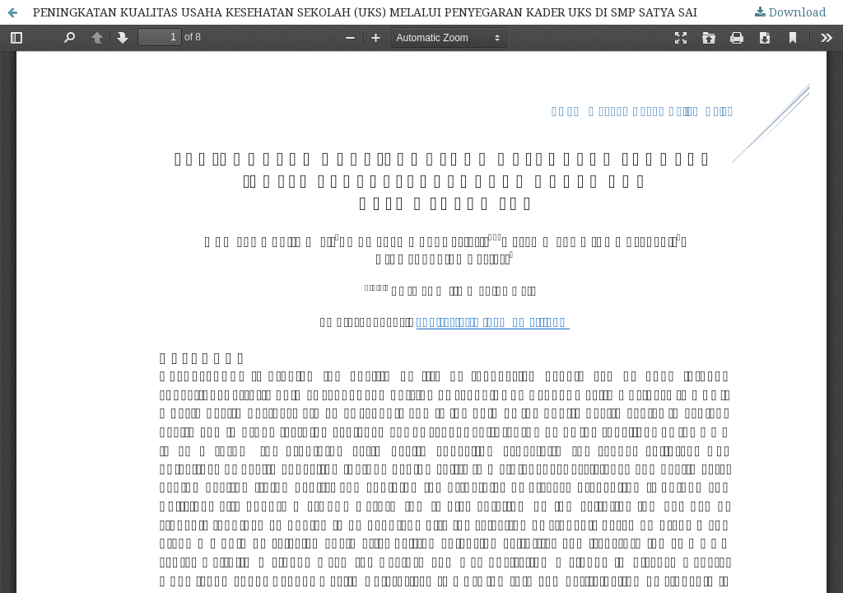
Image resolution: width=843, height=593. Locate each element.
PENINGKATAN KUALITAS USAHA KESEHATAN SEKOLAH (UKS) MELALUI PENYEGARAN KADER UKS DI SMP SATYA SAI (365, 12)
